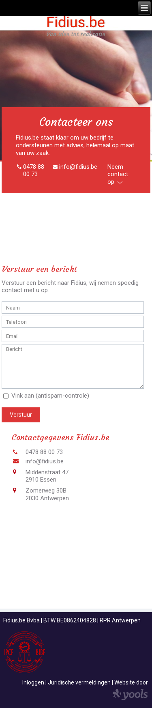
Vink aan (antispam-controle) (50, 395)
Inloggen (33, 682)
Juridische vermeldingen (79, 682)
